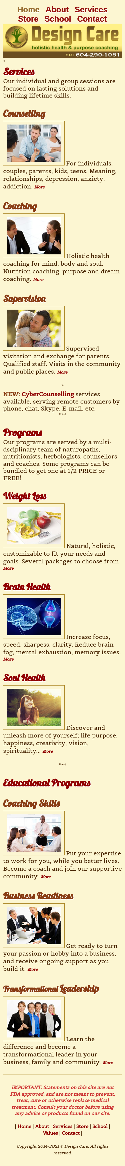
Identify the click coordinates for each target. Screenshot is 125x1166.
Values (50, 1133)
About (57, 9)
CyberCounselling (48, 394)
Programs (22, 432)
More (39, 186)
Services (91, 9)
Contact (92, 18)
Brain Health (26, 587)
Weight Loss (24, 496)
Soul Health (24, 678)
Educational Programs (46, 782)
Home (23, 1126)
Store (28, 18)
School (58, 18)
